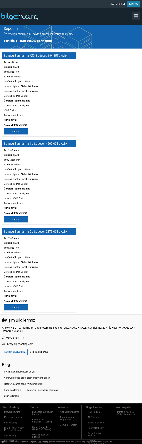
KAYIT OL (133, 4)
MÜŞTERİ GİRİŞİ (117, 4)
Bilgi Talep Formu (39, 351)
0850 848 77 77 (13, 337)
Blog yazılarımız (11, 396)
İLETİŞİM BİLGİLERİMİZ (15, 352)
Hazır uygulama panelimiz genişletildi (23, 384)
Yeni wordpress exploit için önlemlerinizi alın (27, 377)
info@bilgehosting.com (17, 343)
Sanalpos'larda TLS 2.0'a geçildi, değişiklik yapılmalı (31, 390)
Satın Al (16, 131)
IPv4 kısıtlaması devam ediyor (19, 371)
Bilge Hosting (20, 16)
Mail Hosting (10, 441)
